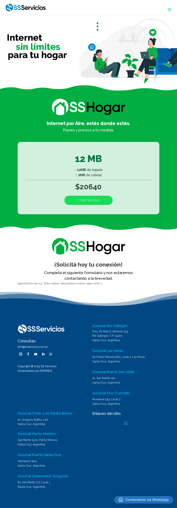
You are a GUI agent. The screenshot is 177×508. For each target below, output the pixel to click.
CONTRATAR (88, 200)
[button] (143, 500)
